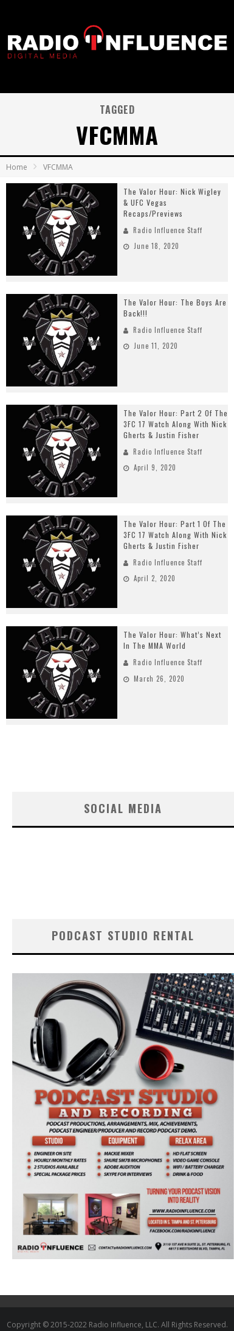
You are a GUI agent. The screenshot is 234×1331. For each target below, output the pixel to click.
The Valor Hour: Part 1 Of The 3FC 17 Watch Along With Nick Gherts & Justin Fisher (175, 535)
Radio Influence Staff (167, 230)
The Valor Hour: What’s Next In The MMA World (172, 640)
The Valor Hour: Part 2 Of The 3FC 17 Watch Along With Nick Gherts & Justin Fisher (175, 424)
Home (16, 167)
